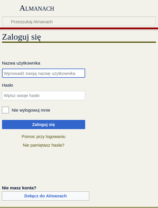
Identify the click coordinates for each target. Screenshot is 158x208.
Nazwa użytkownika (21, 63)
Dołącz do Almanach (45, 195)
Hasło (7, 85)
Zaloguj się (43, 124)
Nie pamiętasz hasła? (43, 145)
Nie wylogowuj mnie (31, 110)
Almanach (36, 7)
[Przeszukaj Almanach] (79, 21)
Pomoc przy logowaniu (43, 136)
